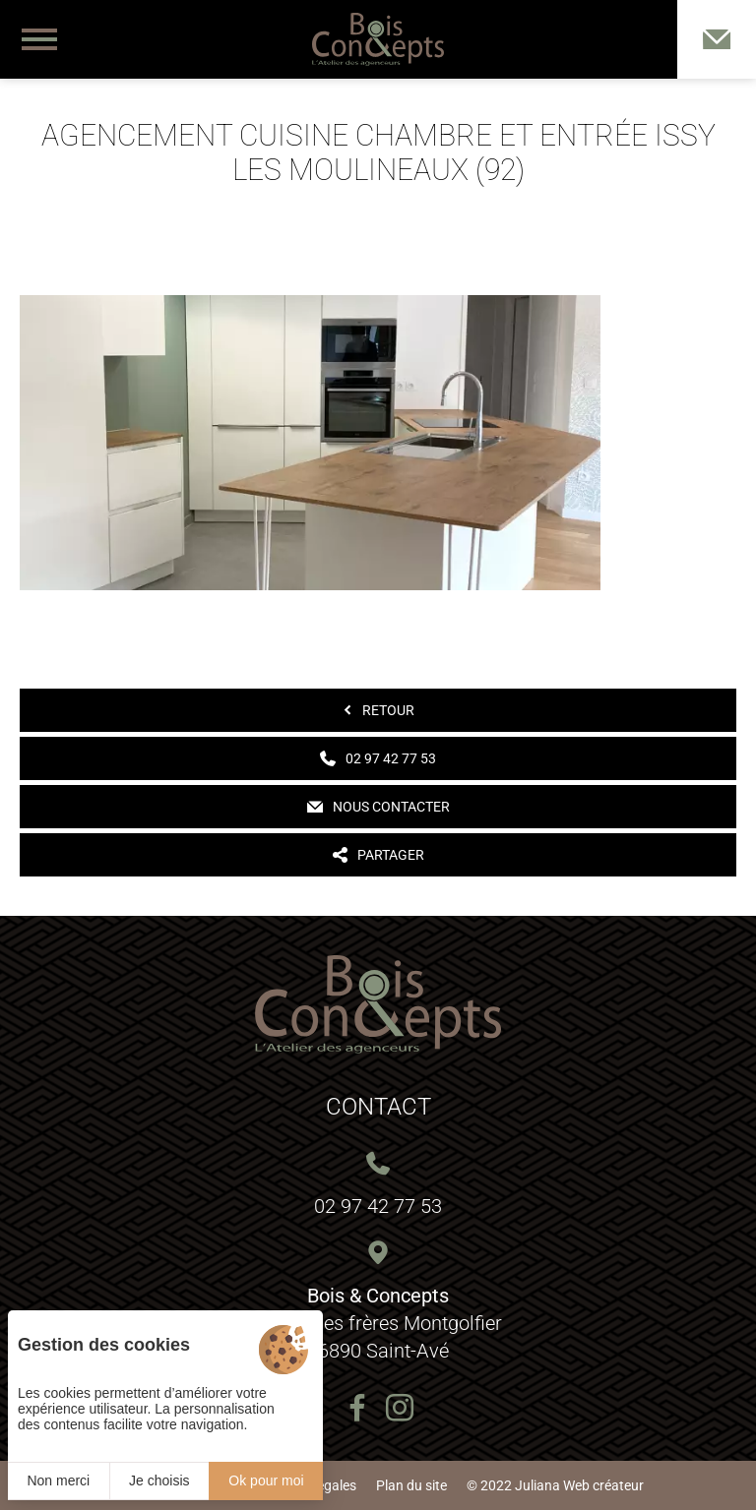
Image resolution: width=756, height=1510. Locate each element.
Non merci (58, 1480)
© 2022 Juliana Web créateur (555, 1485)
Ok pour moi (265, 1480)
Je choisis (159, 1480)
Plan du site (411, 1485)
